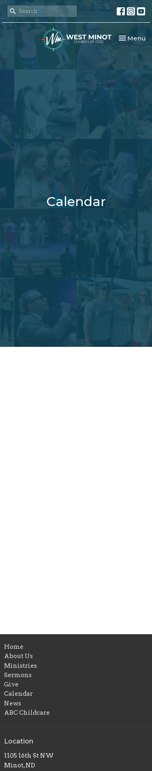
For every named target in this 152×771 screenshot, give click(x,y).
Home (14, 646)
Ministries (20, 665)
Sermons (18, 675)
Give (11, 684)
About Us (18, 656)
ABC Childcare (27, 712)
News (12, 703)
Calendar (18, 693)
